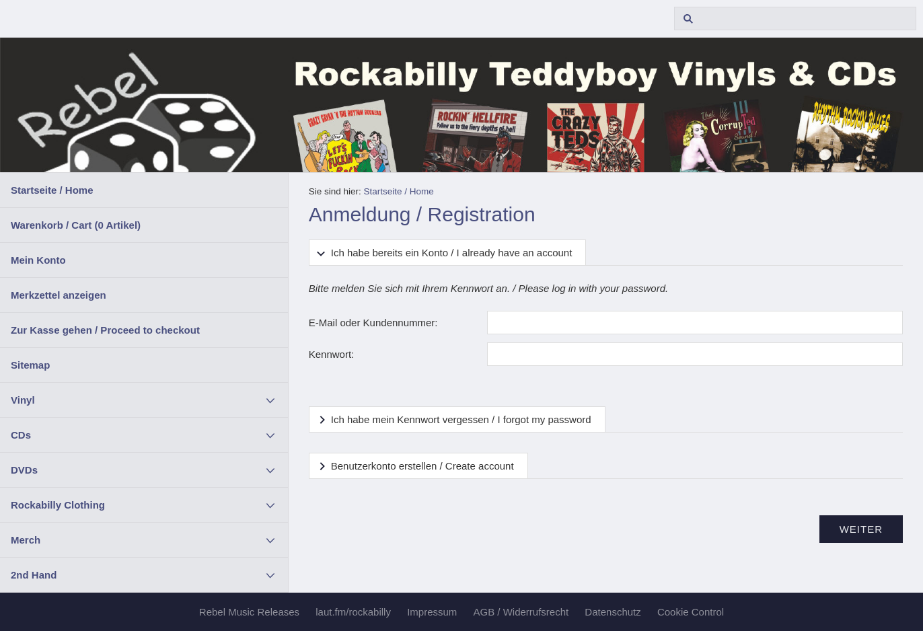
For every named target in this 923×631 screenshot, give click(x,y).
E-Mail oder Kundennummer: (373, 322)
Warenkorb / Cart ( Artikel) (76, 225)
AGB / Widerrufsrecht (520, 612)
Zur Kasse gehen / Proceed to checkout (105, 330)
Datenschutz (612, 612)
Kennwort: (332, 354)
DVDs (24, 470)
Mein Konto (38, 260)
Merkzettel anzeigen (58, 295)
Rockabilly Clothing (58, 505)
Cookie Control (690, 612)
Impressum (432, 612)
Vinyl (23, 400)
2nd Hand (34, 575)
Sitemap (30, 365)
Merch (25, 540)
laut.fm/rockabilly (353, 612)
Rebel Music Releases (249, 612)
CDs (21, 435)
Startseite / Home (52, 190)
